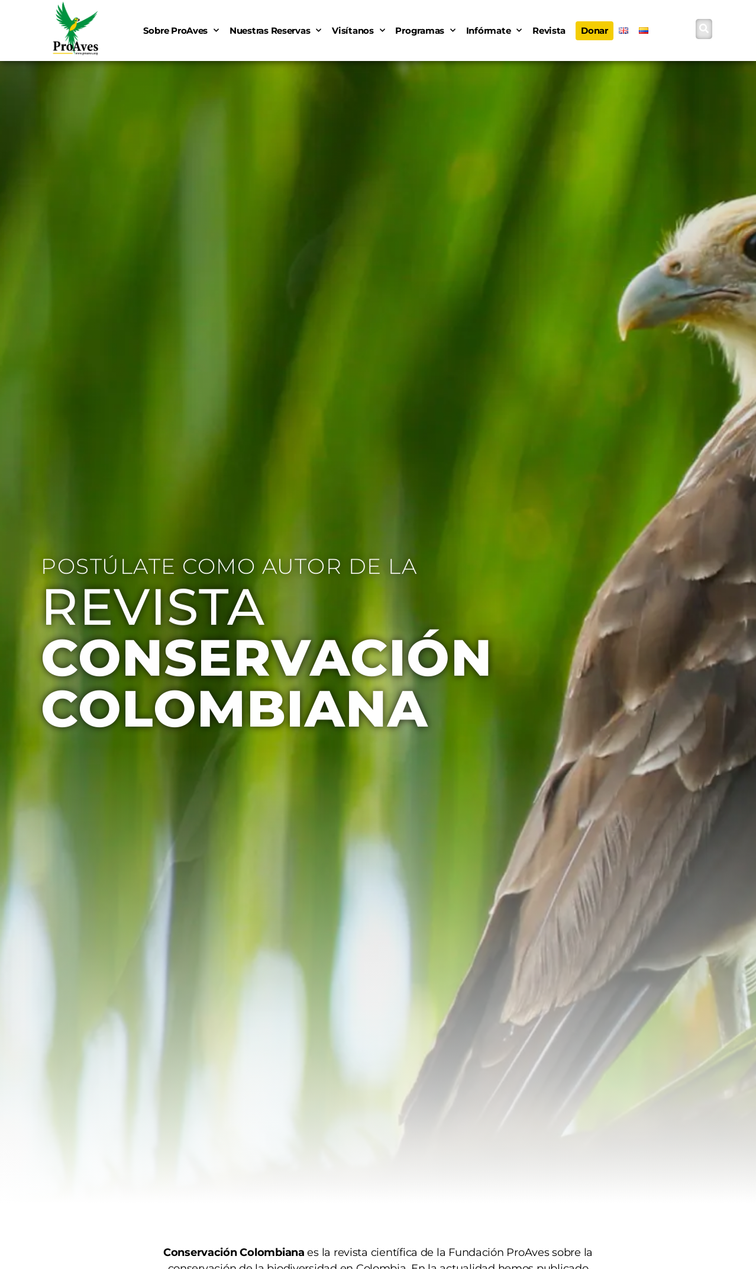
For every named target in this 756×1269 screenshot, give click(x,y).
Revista (549, 30)
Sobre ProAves (181, 30)
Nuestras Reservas (275, 30)
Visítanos (358, 30)
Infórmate (494, 30)
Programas (425, 30)
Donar (594, 30)
